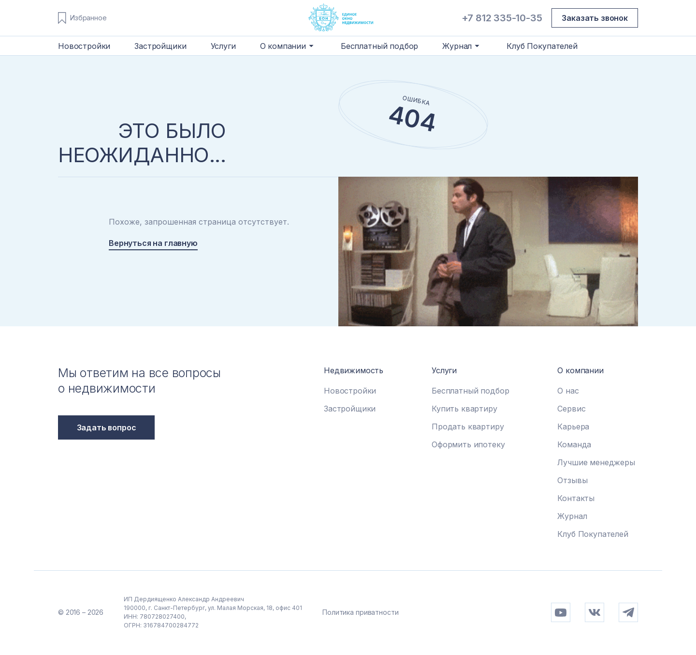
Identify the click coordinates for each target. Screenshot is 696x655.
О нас (568, 391)
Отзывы (572, 480)
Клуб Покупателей (542, 46)
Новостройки (84, 46)
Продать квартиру (468, 426)
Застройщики (160, 46)
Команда (574, 444)
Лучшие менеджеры (596, 462)
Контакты (575, 498)
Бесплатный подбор (379, 46)
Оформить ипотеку (468, 444)
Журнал (572, 516)
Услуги (223, 46)
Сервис (571, 408)
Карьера (573, 426)
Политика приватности (360, 612)
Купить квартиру (464, 408)
